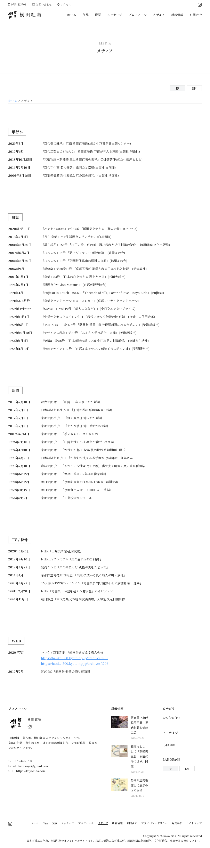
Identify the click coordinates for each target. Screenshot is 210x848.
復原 (98, 15)
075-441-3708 (23, 761)
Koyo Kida (169, 836)
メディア (159, 15)
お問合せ (195, 15)
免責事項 (177, 823)
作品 (85, 15)
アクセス (65, 4)
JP (177, 88)
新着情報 (177, 15)
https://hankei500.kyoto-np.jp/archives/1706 (74, 663)
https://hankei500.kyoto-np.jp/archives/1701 (74, 658)
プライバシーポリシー (154, 823)
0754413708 (18, 4)
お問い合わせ (44, 4)
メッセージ (114, 15)
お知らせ (168, 717)
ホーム (71, 15)
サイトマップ (194, 823)
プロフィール (137, 15)
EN (194, 88)
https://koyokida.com (31, 771)
